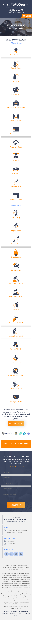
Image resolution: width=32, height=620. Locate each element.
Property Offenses (16, 147)
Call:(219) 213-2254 (16, 423)
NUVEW (6, 611)
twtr (11, 554)
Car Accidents (16, 270)
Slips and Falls (16, 362)
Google (16, 554)
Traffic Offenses (16, 173)
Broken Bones (16, 243)
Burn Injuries (16, 257)
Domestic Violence (16, 55)
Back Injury (16, 217)
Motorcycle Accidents (16, 322)
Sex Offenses (16, 160)
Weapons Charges (16, 199)
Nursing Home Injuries (16, 336)
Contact (12, 570)
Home (7, 565)
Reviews (26, 567)
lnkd (21, 554)
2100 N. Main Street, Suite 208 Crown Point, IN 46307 (17, 531)
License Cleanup (16, 134)
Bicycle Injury (16, 230)
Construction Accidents (16, 296)
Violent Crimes (16, 186)
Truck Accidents (16, 388)
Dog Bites (16, 309)
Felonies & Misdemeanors (16, 107)
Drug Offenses (16, 68)
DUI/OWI (16, 81)
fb (6, 554)
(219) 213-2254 (16, 10)
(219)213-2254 (18, 466)
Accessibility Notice (17, 613)
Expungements (16, 94)
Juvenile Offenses (16, 120)
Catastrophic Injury (16, 283)
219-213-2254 (11, 541)
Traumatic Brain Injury (16, 375)
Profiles (13, 565)
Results (20, 567)
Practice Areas (22, 565)
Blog (14, 567)
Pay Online (19, 570)
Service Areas (7, 567)
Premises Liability (16, 349)
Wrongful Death (16, 401)
